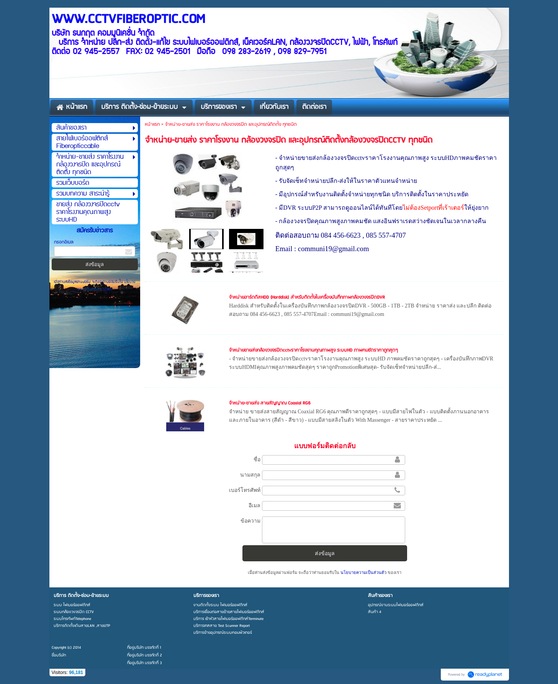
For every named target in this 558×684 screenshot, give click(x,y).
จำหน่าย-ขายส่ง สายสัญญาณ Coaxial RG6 (270, 403)
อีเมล (254, 505)
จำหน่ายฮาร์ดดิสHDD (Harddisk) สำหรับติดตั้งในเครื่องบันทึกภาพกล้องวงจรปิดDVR (307, 297)
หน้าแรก (152, 124)
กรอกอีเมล (64, 242)
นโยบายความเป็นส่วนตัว (363, 572)
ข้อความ (250, 521)
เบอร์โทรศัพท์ (244, 490)
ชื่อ (257, 459)
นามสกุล (250, 475)
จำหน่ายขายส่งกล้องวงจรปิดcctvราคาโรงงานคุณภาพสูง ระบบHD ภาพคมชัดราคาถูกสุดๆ (313, 350)
